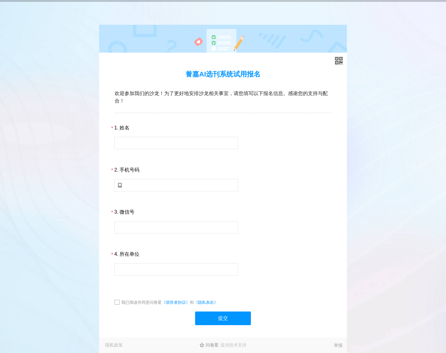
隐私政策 (114, 344)
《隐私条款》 (206, 302)
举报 (338, 345)
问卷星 (212, 344)
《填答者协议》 (176, 302)
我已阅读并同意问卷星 (141, 302)
